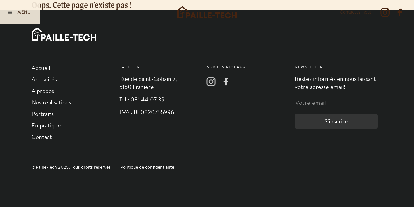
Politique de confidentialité (147, 167)
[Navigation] (20, 12)
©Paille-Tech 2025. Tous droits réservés (72, 167)
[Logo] (207, 12)
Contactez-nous (356, 12)
